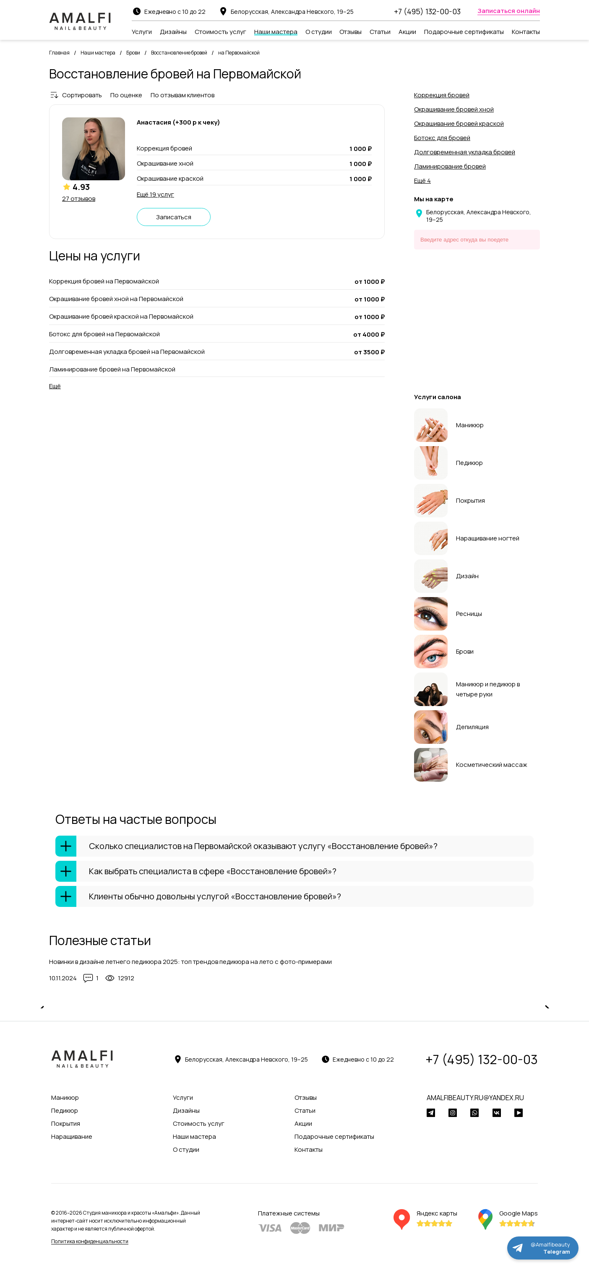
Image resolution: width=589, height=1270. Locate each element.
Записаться (173, 217)
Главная (59, 52)
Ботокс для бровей (442, 137)
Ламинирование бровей (450, 166)
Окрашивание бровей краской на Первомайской (121, 316)
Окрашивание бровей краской (459, 123)
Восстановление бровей (179, 52)
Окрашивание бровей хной (454, 109)
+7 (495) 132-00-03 (427, 11)
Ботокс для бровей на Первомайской (104, 334)
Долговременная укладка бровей (464, 152)
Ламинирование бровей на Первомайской (112, 369)
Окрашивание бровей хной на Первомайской (116, 299)
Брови (133, 52)
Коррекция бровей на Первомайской (104, 281)
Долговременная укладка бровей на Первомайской (127, 352)
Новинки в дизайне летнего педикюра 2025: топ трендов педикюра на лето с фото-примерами (190, 961)
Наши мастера (98, 52)
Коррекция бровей (441, 95)
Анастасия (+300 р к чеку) (178, 122)
